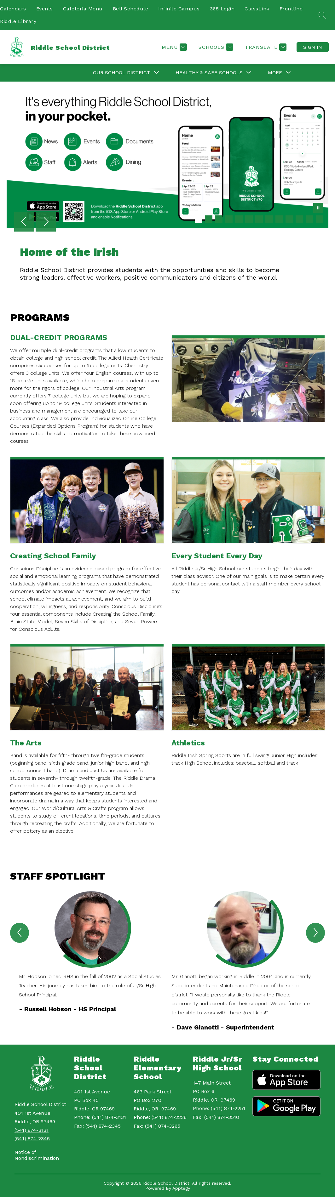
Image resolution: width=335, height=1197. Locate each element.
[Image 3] (218, 219)
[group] (91, 961)
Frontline (291, 9)
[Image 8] (269, 219)
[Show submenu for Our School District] (121, 73)
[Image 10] (289, 219)
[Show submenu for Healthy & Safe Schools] (209, 73)
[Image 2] (208, 219)
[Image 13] (319, 219)
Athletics (188, 742)
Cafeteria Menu (83, 9)
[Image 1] (198, 219)
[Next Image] (46, 222)
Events (44, 9)
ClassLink (257, 9)
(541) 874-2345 (32, 1139)
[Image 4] (229, 219)
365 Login (222, 9)
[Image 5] (239, 219)
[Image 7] (259, 219)
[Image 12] (309, 219)
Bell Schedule (130, 9)
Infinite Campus (179, 9)
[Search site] (322, 15)
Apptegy (181, 1188)
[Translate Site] (264, 47)
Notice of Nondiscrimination (36, 1155)
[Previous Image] (24, 222)
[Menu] (173, 47)
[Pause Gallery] (318, 208)
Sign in (312, 47)
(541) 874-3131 (31, 1130)
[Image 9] (279, 219)
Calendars (13, 9)
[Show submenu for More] (275, 73)
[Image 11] (299, 219)
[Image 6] (249, 219)
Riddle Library (18, 21)
